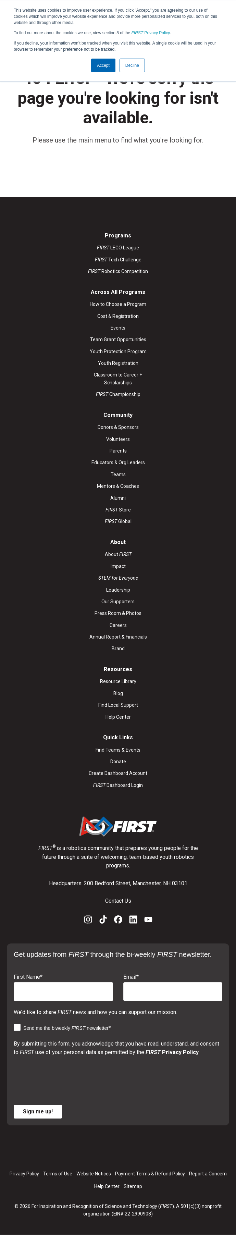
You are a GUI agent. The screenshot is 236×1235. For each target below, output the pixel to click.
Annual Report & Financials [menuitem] (118, 637)
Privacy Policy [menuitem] (24, 1173)
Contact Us (118, 901)
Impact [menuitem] (118, 566)
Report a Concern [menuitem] (208, 1173)
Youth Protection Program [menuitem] (118, 351)
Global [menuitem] (118, 521)
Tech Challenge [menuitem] (118, 259)
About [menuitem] (118, 554)
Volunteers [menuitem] (118, 439)
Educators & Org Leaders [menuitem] (118, 462)
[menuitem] (118, 578)
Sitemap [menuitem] (133, 1186)
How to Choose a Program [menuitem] (118, 304)
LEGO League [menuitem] (118, 247)
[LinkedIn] (133, 920)
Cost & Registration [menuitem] (118, 316)
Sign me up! (38, 1111)
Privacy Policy (151, 32)
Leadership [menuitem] (118, 590)
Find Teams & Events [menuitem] (118, 750)
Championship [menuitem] (118, 394)
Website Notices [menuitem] (93, 1173)
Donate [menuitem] (118, 761)
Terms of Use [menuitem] (57, 1173)
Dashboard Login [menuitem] (118, 785)
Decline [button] (132, 65)
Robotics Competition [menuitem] (118, 271)
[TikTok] (103, 920)
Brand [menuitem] (118, 648)
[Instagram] (88, 920)
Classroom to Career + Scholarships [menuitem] (118, 378)
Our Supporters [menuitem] (118, 601)
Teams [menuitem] (118, 474)
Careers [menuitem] (118, 625)
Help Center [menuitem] (118, 717)
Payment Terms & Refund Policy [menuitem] (150, 1173)
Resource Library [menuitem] (118, 681)
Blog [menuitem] (118, 693)
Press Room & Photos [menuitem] (118, 613)
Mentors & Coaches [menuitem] (118, 486)
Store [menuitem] (118, 509)
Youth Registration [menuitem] (118, 363)
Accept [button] (103, 65)
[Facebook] (118, 920)
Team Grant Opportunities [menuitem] (118, 339)
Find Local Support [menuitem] (118, 705)
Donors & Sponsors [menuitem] (118, 427)
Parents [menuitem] (118, 451)
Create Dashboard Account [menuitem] (118, 773)
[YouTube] (148, 920)
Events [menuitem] (118, 328)
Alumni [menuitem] (118, 498)
